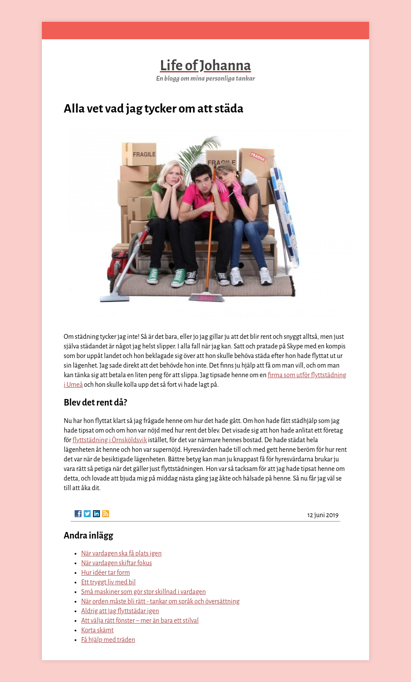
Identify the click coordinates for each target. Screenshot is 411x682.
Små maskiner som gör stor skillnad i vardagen (143, 591)
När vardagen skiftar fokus (116, 562)
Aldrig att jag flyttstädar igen (120, 610)
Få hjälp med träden (108, 639)
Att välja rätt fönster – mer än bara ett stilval (140, 620)
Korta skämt (97, 630)
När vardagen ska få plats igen (121, 553)
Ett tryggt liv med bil (108, 582)
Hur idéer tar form (105, 572)
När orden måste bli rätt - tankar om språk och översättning (160, 601)
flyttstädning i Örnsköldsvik (109, 439)
